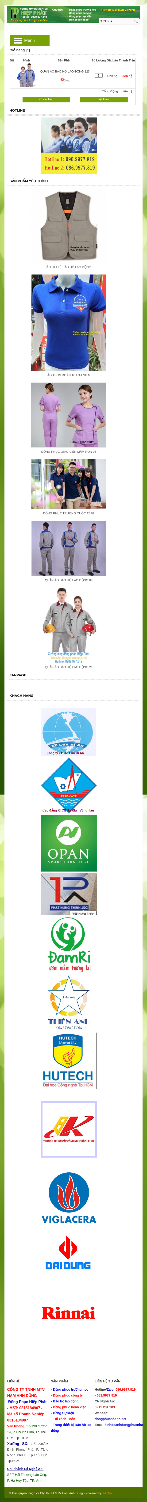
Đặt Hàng (103, 99)
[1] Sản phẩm (124, 11)
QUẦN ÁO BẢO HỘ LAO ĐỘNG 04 (69, 580)
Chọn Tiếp (46, 99)
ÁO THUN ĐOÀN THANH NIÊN (68, 375)
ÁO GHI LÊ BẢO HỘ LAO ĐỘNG (68, 267)
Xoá (65, 80)
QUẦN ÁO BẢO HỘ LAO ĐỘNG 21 (69, 667)
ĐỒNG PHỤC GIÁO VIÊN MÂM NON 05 (68, 451)
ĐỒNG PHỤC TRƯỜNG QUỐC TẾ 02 (68, 513)
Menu (29, 40)
